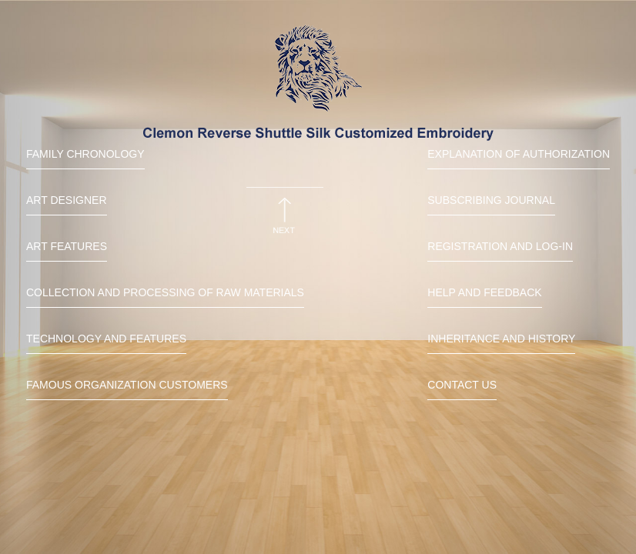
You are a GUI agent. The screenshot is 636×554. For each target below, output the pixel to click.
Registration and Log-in (500, 246)
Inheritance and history (501, 338)
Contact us (462, 385)
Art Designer (66, 200)
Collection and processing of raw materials (165, 292)
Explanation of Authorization (518, 154)
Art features (66, 246)
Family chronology (85, 154)
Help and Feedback (484, 292)
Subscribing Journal (491, 200)
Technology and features (106, 338)
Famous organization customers (127, 385)
